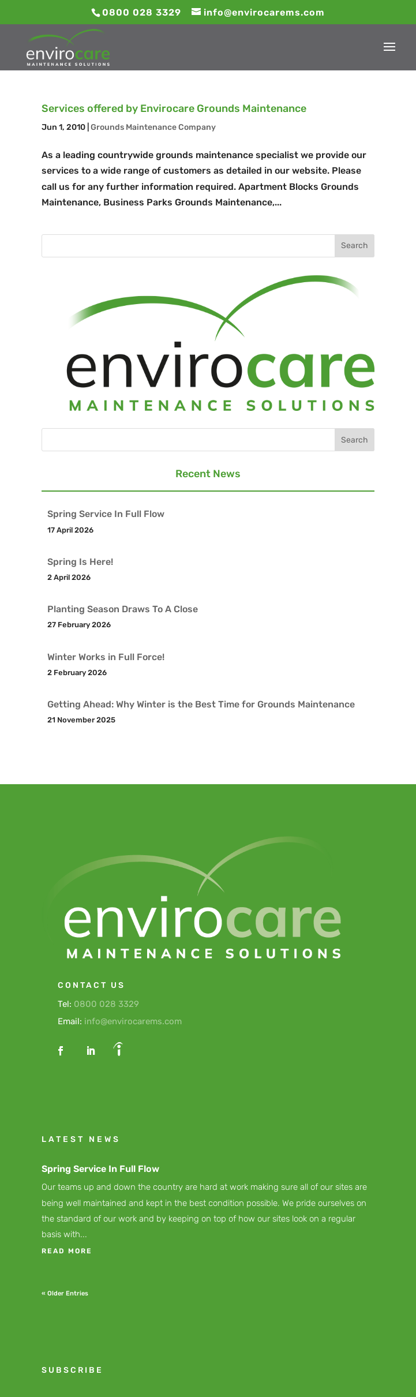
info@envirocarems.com (133, 1021)
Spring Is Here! (80, 561)
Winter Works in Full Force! (105, 656)
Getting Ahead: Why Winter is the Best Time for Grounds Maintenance (201, 704)
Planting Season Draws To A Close (122, 609)
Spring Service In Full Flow (105, 513)
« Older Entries (65, 1293)
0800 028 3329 (106, 1004)
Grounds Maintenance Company (153, 127)
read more (67, 1251)
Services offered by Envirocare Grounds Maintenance (174, 108)
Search (354, 245)
